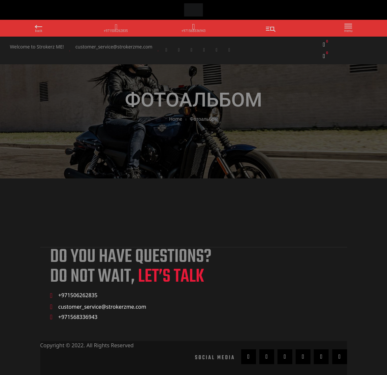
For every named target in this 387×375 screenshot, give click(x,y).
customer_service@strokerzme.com (114, 47)
